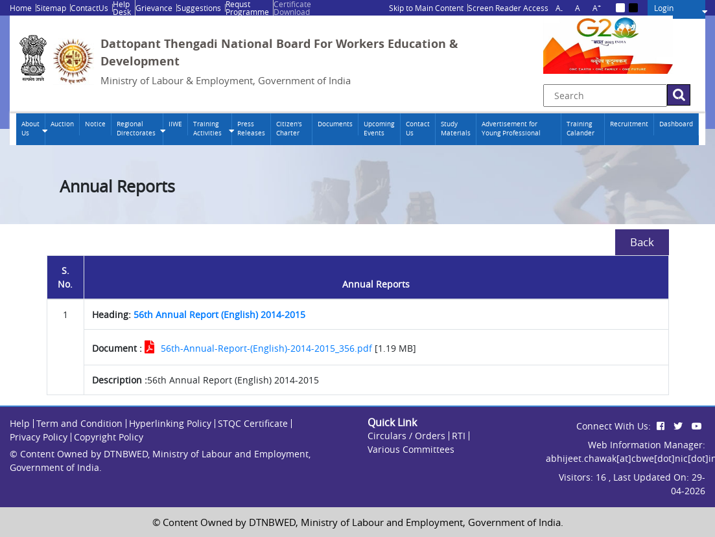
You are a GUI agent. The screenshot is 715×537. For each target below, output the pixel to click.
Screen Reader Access (508, 8)
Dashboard (676, 124)
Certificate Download (292, 8)
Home (21, 8)
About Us (30, 128)
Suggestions (199, 8)
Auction (62, 124)
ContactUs (89, 8)
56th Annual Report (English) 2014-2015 (219, 314)
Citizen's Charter (289, 128)
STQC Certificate (253, 423)
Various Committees (411, 449)
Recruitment (629, 124)
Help (20, 423)
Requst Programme (247, 8)
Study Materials (456, 128)
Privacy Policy (38, 437)
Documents (335, 124)
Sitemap (51, 8)
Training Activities (207, 128)
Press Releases (251, 128)
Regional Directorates (136, 128)
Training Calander (580, 128)
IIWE (175, 124)
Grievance (153, 8)
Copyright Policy (108, 437)
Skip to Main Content (426, 8)
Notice (95, 124)
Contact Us (418, 128)
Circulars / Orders (406, 435)
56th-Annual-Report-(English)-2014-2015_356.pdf (266, 348)
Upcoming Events (379, 128)
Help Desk (122, 8)
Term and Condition (79, 423)
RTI (458, 435)
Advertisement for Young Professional (511, 128)
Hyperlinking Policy (170, 423)
